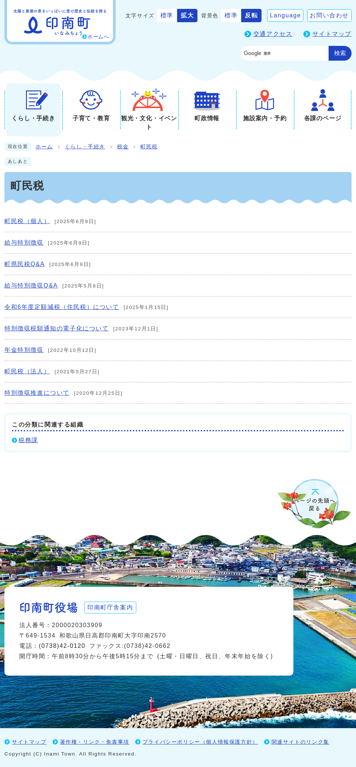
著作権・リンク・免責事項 (94, 742)
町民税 (149, 146)
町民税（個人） (27, 221)
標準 (166, 15)
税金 (123, 146)
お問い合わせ (329, 15)
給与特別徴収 (24, 242)
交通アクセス (273, 34)
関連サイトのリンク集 (300, 742)
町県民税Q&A (24, 264)
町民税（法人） (27, 371)
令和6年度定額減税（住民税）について (61, 307)
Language (285, 15)
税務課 (28, 440)
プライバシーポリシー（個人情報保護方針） (200, 742)
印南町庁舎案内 (110, 607)
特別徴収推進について (37, 393)
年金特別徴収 (24, 350)
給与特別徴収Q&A (31, 285)
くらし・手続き (85, 146)
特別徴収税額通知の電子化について (56, 328)
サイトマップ (332, 34)
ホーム (44, 146)
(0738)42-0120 (62, 646)
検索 (340, 53)
